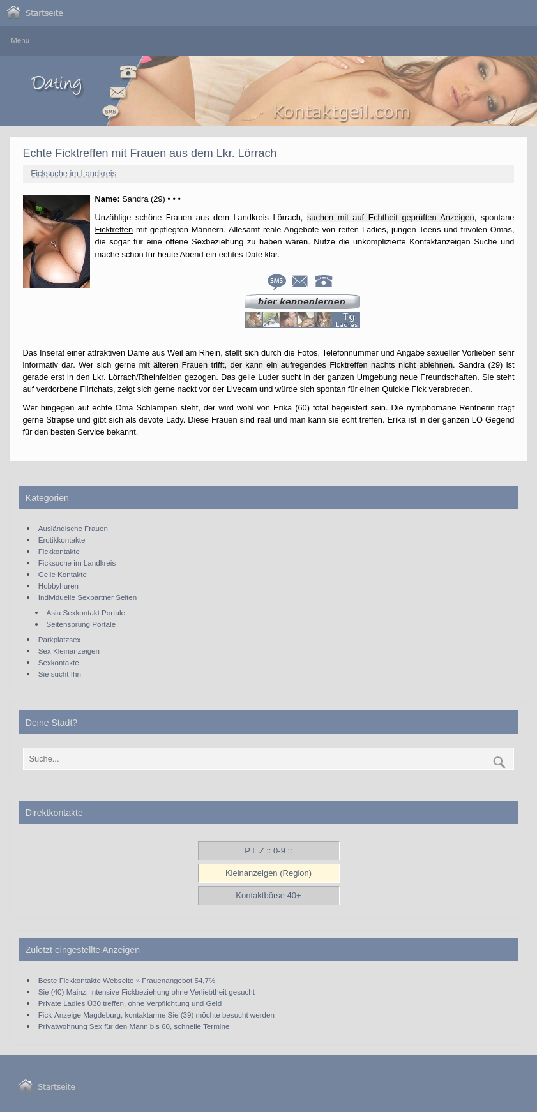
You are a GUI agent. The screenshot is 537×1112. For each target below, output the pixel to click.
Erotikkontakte (62, 540)
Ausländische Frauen (73, 528)
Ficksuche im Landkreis (73, 173)
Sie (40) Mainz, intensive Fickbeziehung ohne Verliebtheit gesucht (146, 992)
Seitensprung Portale (81, 624)
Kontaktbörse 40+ (268, 895)
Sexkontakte (58, 662)
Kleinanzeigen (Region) (268, 873)
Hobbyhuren (58, 586)
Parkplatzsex (59, 639)
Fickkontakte (59, 551)
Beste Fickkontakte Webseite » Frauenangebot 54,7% (127, 980)
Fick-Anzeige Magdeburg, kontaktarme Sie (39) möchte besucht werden (156, 1015)
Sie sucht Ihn (59, 674)
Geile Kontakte (62, 574)
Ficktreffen (114, 229)
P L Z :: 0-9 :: (268, 850)
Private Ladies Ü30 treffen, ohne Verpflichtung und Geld (130, 1003)
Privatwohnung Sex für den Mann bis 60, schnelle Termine (134, 1026)
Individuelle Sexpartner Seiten (87, 597)
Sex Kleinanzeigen (69, 651)
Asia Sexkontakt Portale (86, 612)
